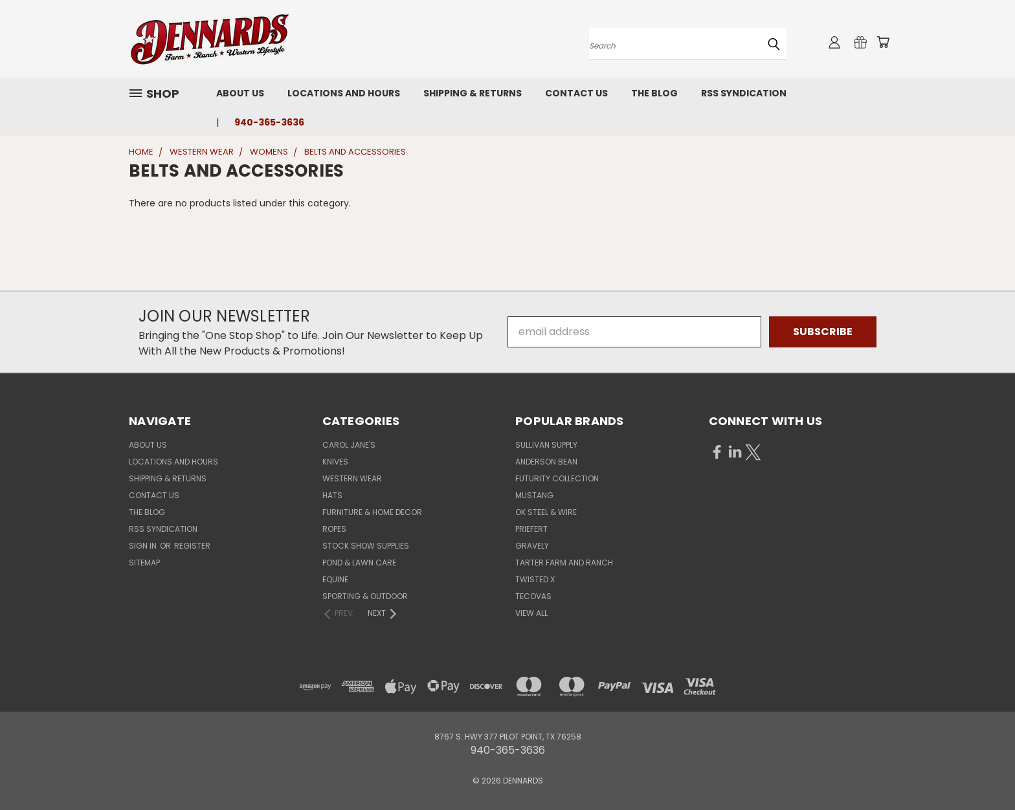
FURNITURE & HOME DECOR (372, 512)
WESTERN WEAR (352, 478)
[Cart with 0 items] (882, 42)
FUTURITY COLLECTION (557, 478)
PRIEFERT (531, 528)
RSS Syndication (743, 93)
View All (531, 613)
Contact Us (576, 93)
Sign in (144, 545)
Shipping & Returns (472, 93)
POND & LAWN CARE (359, 562)
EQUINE (335, 579)
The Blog (654, 93)
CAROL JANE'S (348, 444)
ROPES (334, 528)
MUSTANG (534, 495)
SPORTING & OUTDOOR (365, 596)
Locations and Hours (343, 93)
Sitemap (144, 562)
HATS (332, 495)
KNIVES (335, 461)
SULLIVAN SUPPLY (546, 444)
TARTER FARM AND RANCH (564, 562)
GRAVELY (532, 545)
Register (192, 545)
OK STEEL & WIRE (546, 512)
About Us (240, 93)
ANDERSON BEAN (546, 461)
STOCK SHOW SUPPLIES (365, 545)
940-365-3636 (269, 122)
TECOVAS (533, 596)
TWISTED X (535, 579)
